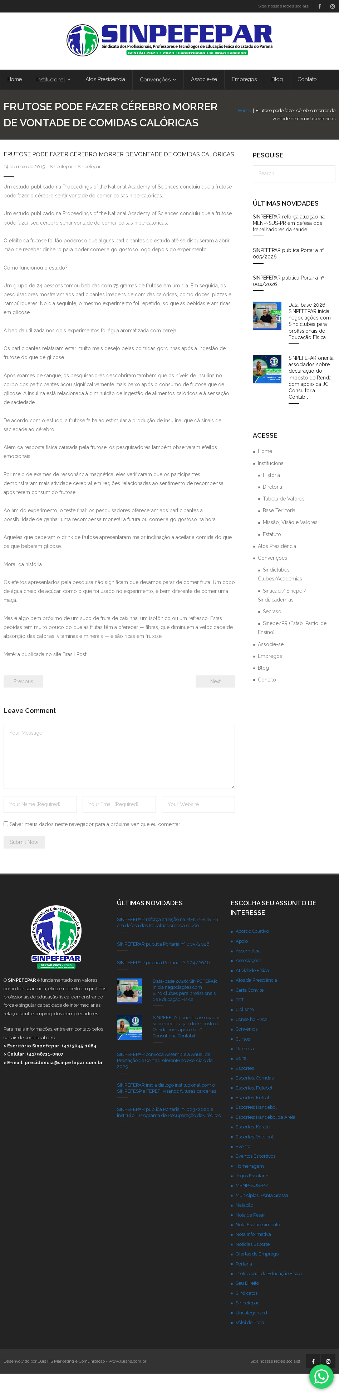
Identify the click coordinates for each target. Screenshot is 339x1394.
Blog (263, 688)
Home (180, 127)
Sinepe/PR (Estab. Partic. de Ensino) (292, 648)
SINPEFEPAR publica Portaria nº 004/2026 (288, 301)
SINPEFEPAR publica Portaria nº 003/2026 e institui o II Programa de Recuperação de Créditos (169, 1133)
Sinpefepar (61, 187)
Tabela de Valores (284, 519)
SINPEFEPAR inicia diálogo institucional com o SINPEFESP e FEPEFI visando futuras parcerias (166, 1108)
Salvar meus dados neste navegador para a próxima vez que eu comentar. (95, 844)
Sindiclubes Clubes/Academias (280, 594)
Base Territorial (280, 531)
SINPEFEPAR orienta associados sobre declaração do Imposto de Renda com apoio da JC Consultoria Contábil (311, 398)
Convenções (272, 578)
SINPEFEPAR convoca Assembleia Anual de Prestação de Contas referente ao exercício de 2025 (164, 1080)
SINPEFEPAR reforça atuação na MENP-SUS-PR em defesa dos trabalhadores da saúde (289, 243)
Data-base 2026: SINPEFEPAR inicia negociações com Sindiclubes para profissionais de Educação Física (310, 341)
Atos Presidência (277, 566)
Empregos (270, 676)
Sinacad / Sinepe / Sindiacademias (282, 615)
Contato (267, 700)
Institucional (271, 484)
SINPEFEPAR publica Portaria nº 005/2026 (288, 274)
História (271, 495)
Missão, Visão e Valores (290, 543)
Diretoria (272, 507)
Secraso (272, 632)
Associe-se (271, 665)
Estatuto (272, 555)
